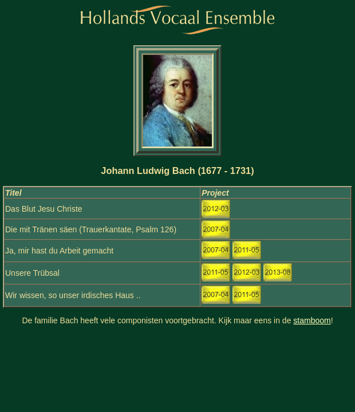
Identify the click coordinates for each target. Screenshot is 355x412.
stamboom (311, 320)
